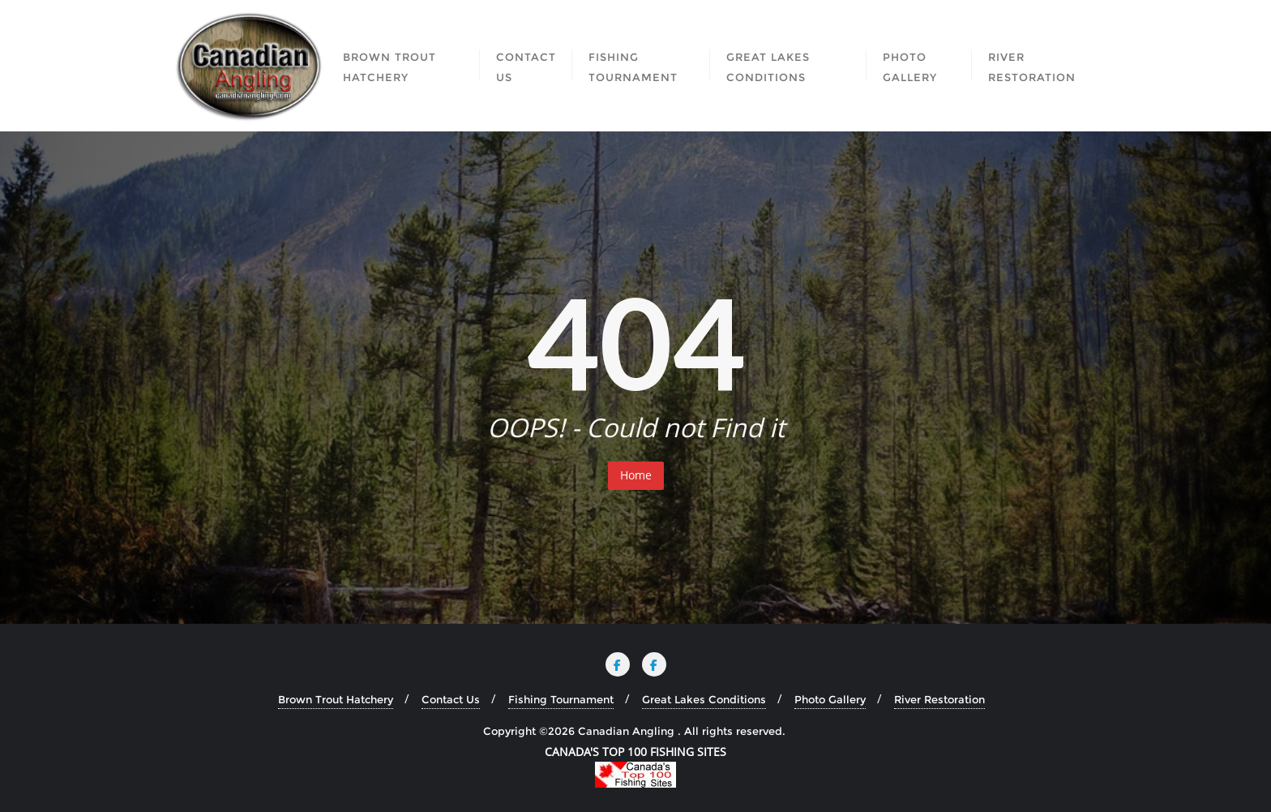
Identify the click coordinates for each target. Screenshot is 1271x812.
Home (636, 475)
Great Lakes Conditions (704, 699)
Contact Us (451, 699)
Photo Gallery (830, 699)
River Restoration (939, 699)
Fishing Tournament (561, 699)
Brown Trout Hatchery (335, 699)
